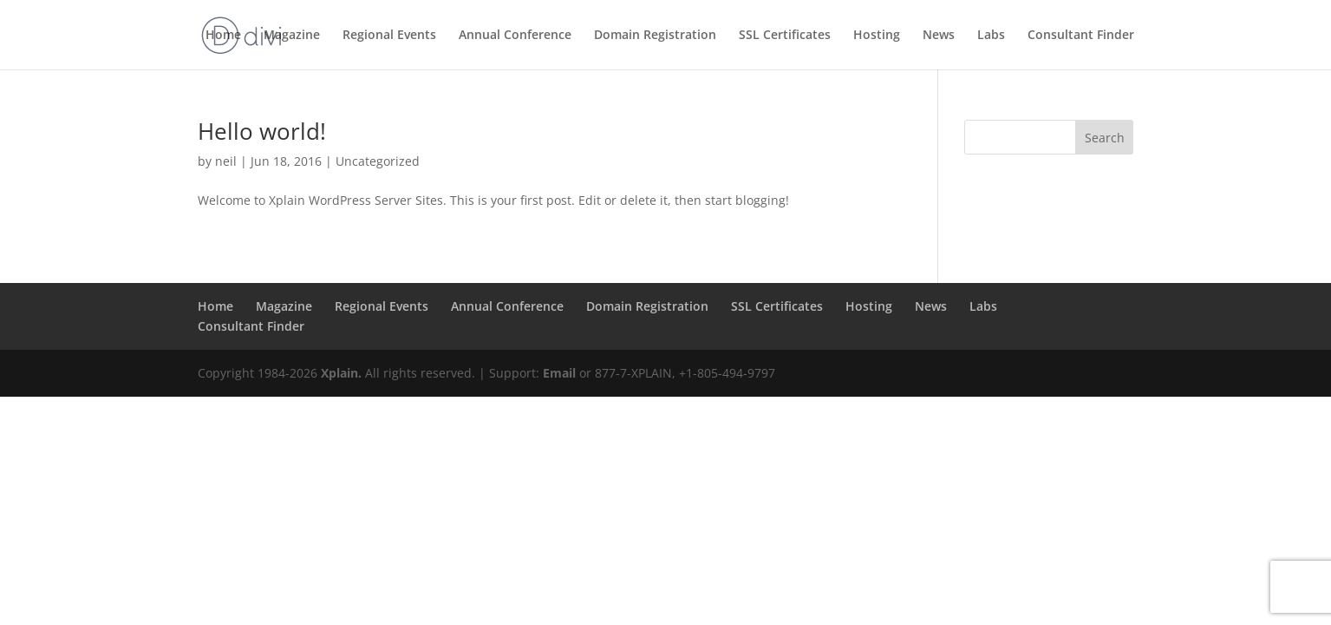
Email (559, 373)
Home (223, 36)
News (939, 36)
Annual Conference (515, 36)
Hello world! (262, 131)
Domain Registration (655, 36)
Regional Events (389, 36)
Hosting (876, 36)
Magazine (292, 36)
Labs (991, 36)
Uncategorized (378, 161)
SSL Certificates (785, 36)
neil (226, 161)
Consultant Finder (1081, 36)
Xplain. (341, 373)
